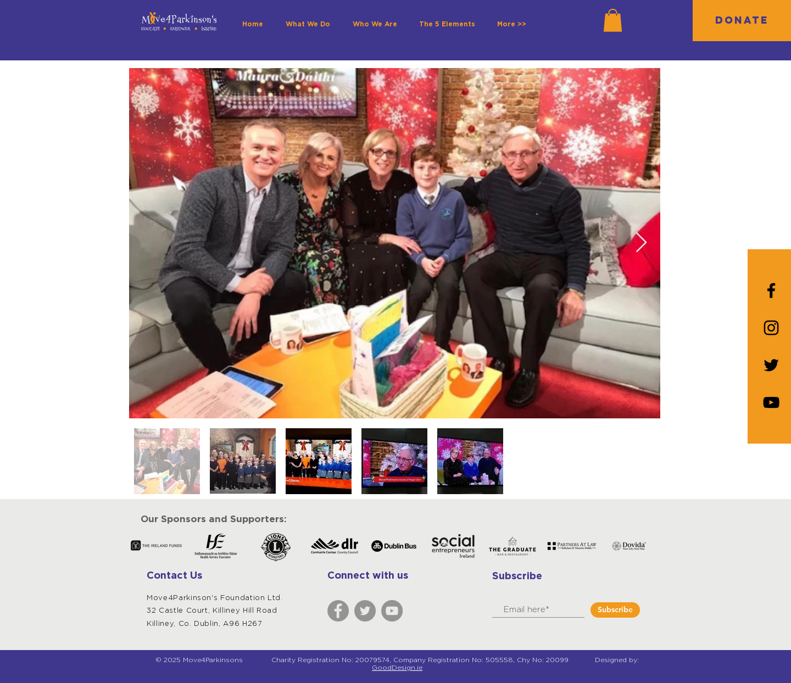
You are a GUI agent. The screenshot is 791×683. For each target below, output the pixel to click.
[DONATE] (742, 20)
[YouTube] (771, 402)
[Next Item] (641, 243)
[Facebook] (338, 611)
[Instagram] (771, 328)
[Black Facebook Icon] (771, 290)
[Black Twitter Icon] (771, 365)
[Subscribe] (615, 610)
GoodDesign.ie (397, 667)
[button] (612, 20)
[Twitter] (365, 611)
